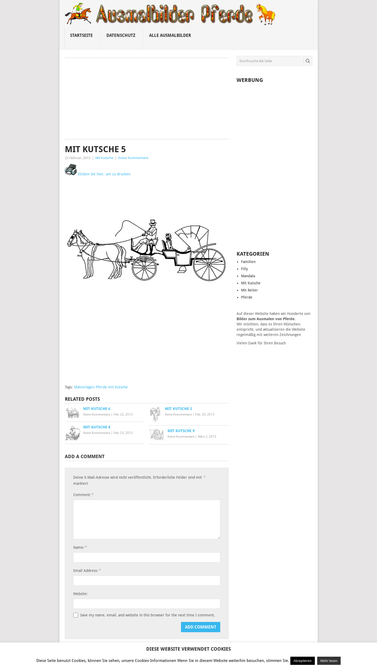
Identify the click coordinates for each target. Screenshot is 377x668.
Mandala (248, 276)
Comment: (83, 494)
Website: (80, 594)
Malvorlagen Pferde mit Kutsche (101, 387)
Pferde (246, 297)
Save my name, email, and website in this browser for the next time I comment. (147, 615)
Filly (244, 269)
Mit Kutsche (104, 158)
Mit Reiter (249, 290)
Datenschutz (120, 35)
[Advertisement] (147, 100)
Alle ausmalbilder (170, 35)
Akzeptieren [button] (302, 661)
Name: (80, 547)
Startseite (81, 35)
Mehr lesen (328, 661)
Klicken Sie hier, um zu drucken (97, 174)
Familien (248, 262)
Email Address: (86, 570)
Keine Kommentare (133, 158)
